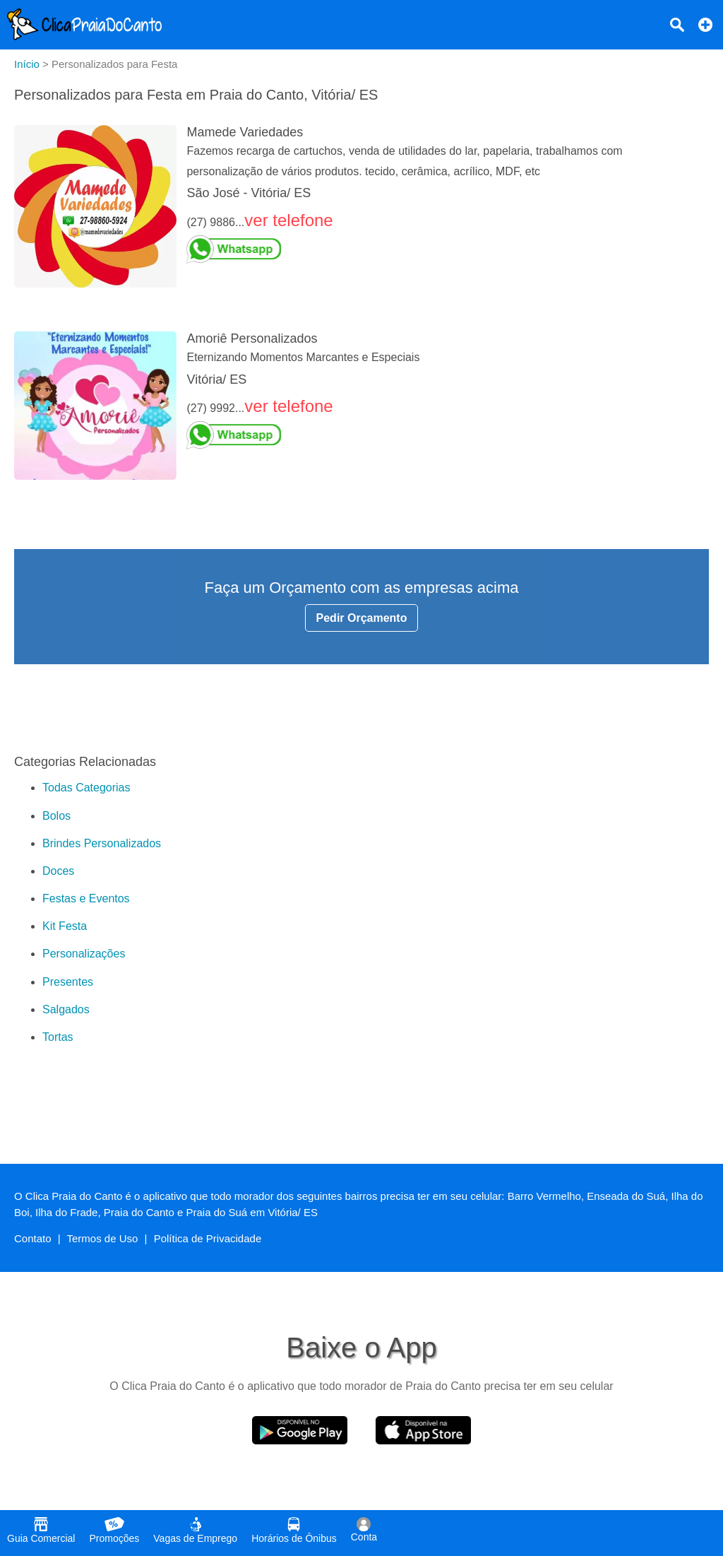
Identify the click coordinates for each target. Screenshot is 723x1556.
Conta (364, 1530)
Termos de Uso (102, 1238)
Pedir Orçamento (361, 618)
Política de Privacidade (208, 1238)
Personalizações (83, 954)
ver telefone (288, 220)
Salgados (66, 1009)
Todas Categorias (86, 788)
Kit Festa (64, 926)
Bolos (56, 816)
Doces (58, 871)
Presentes (67, 982)
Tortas (57, 1037)
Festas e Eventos (86, 898)
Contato (33, 1238)
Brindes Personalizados (101, 843)
